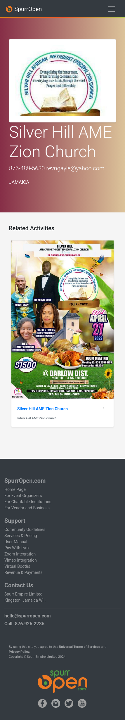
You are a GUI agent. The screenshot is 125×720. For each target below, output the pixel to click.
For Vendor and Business (27, 508)
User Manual (15, 541)
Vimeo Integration (20, 560)
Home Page (15, 489)
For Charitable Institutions (27, 501)
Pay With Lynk (16, 548)
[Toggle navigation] (111, 9)
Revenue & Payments (23, 572)
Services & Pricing (20, 535)
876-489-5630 (27, 168)
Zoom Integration (20, 554)
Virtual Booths (17, 566)
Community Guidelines (24, 529)
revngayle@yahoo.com (75, 168)
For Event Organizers (23, 495)
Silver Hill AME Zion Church (36, 418)
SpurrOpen (24, 9)
